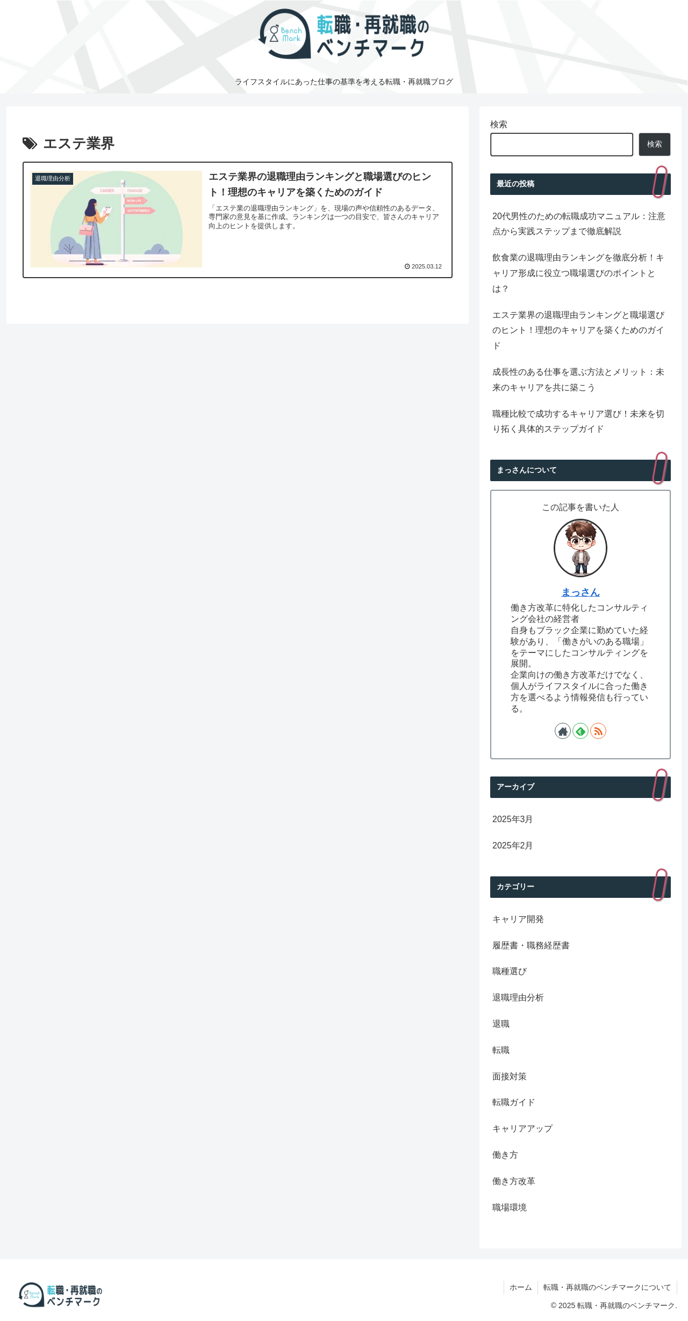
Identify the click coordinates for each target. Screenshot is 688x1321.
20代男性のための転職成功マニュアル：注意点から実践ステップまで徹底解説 (578, 224)
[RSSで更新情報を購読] (598, 731)
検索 (498, 124)
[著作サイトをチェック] (563, 731)
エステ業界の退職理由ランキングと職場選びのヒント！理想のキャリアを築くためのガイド (578, 330)
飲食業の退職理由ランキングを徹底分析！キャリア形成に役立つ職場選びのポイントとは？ (578, 273)
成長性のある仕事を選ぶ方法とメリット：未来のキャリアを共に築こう (578, 379)
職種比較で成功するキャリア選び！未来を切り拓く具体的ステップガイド (578, 421)
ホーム (521, 1287)
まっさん (580, 592)
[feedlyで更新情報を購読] (580, 731)
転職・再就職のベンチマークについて (607, 1287)
